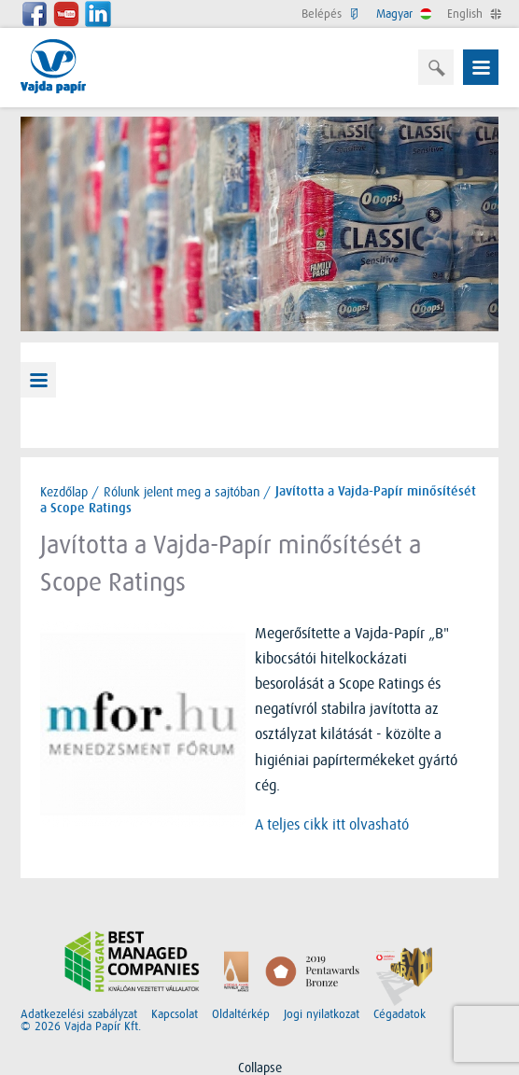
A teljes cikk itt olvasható (332, 825)
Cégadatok (399, 1014)
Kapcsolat (174, 1014)
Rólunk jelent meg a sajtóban (182, 491)
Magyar (402, 14)
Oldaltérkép (241, 1014)
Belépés (330, 14)
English (472, 14)
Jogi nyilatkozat (321, 1014)
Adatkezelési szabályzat (79, 1014)
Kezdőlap (64, 491)
